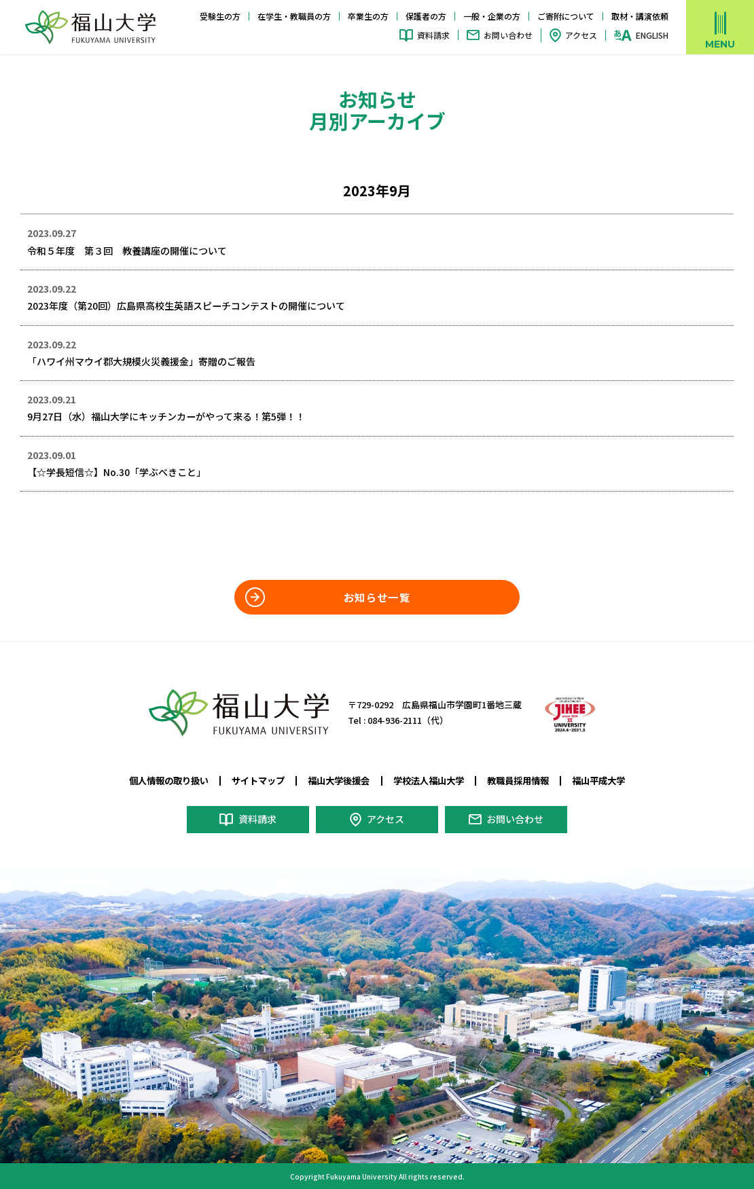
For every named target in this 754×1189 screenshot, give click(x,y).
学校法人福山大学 (428, 779)
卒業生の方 (368, 16)
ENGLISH (652, 35)
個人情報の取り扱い (169, 779)
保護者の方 (426, 16)
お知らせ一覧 (377, 596)
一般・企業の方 (491, 16)
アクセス (581, 35)
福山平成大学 (598, 779)
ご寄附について (565, 16)
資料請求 (433, 35)
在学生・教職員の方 (294, 16)
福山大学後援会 (339, 779)
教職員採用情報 (518, 779)
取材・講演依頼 (639, 16)
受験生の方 (220, 16)
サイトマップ (258, 779)
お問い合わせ (508, 35)
